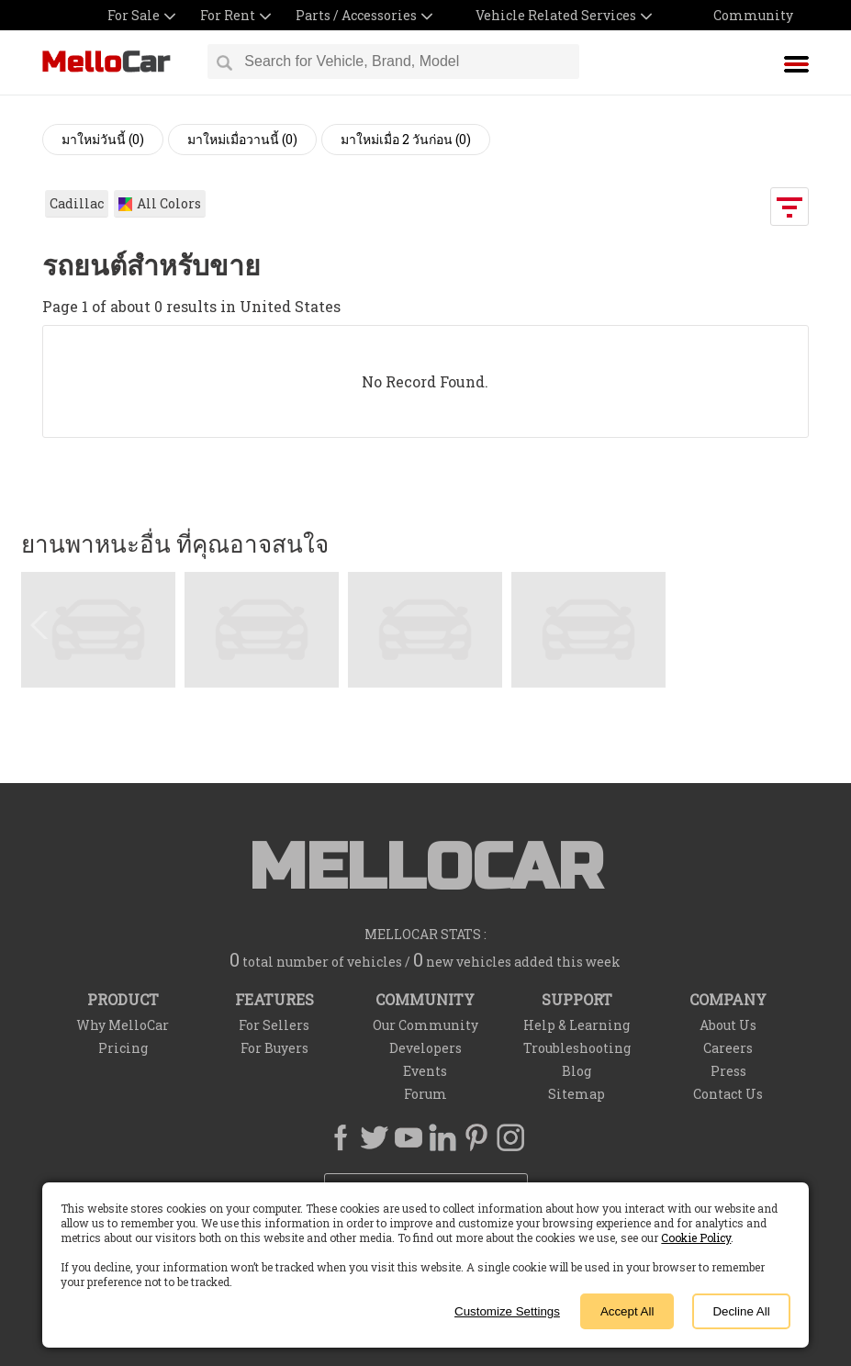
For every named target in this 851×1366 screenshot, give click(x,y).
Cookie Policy (696, 1237)
